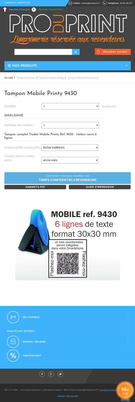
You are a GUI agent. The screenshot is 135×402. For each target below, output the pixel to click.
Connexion (10, 3)
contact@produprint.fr (90, 3)
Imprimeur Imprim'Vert (50, 9)
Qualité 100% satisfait (21, 331)
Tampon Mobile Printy (51, 77)
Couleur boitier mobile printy (22, 147)
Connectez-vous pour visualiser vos (67, 178)
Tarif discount (32, 355)
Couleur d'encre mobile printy (19, 158)
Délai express (31, 317)
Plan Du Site (72, 396)
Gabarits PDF (35, 187)
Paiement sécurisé (34, 342)
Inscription (24, 3)
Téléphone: (113, 3)
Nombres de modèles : (19, 125)
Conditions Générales (110, 390)
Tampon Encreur (25, 77)
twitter (60, 374)
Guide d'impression (100, 187)
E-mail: (76, 3)
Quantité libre (109, 106)
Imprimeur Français (19, 9)
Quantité (10, 106)
